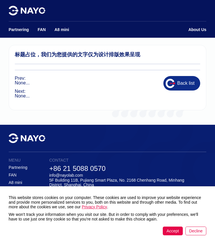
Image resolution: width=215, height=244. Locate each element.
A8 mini (15, 182)
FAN (13, 175)
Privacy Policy (94, 207)
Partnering (18, 167)
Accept (173, 231)
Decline (196, 231)
